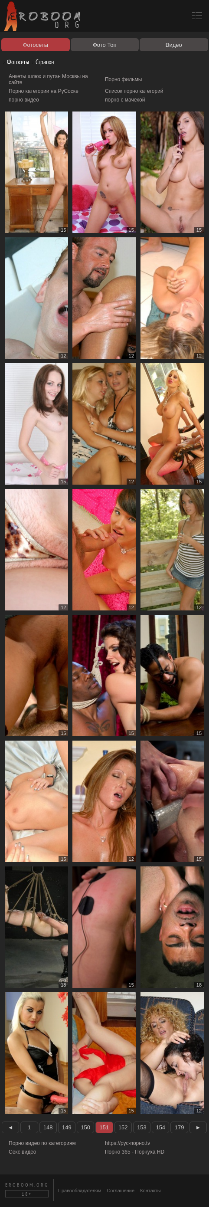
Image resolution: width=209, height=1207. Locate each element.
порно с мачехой (125, 100)
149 (67, 1127)
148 (48, 1127)
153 (142, 1127)
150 (85, 1127)
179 (179, 1127)
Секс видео (22, 1152)
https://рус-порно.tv (127, 1143)
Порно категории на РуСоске (43, 91)
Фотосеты (14, 62)
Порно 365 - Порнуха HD (134, 1152)
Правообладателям (79, 1190)
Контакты (150, 1190)
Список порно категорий (134, 91)
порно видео (24, 100)
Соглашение (120, 1190)
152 (123, 1127)
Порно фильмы (123, 79)
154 (160, 1127)
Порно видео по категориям (42, 1143)
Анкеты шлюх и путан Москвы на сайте (48, 79)
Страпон (41, 62)
